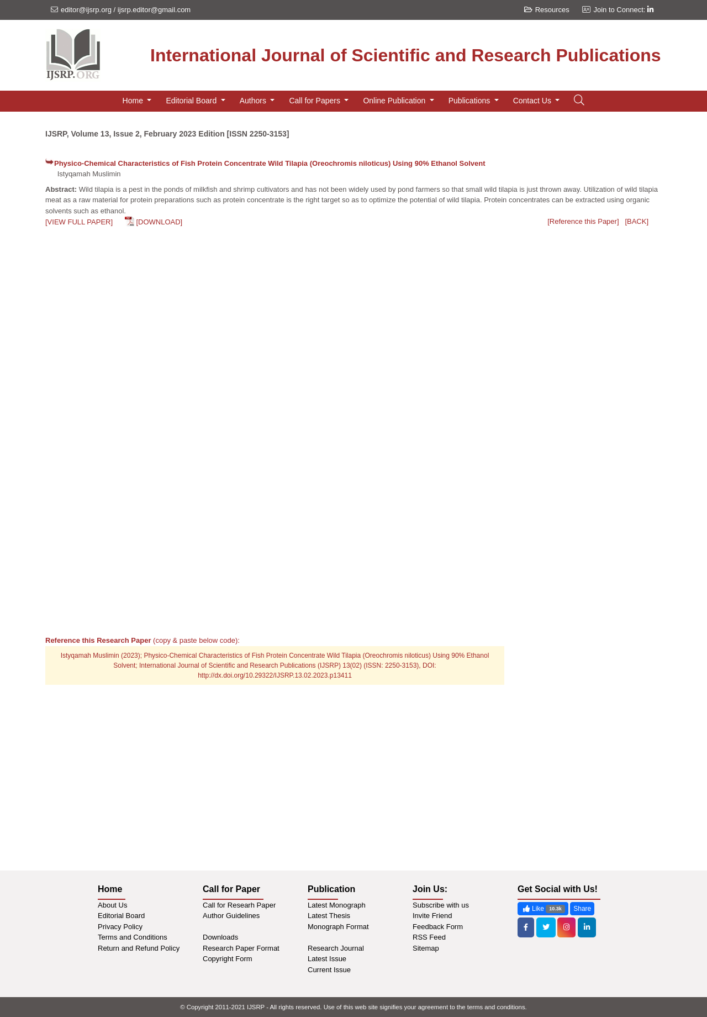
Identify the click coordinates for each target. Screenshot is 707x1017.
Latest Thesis (329, 915)
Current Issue (329, 970)
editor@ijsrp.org (86, 10)
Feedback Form (438, 926)
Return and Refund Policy (139, 948)
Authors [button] (254, 100)
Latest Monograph (337, 905)
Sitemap (426, 948)
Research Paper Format (241, 948)
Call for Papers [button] (315, 100)
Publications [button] (470, 100)
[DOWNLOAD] (159, 222)
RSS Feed (429, 937)
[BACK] (636, 221)
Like (543, 909)
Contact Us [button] (533, 100)
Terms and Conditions (132, 937)
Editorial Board (121, 915)
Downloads (220, 937)
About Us (112, 905)
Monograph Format (338, 926)
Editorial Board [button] (192, 100)
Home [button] (134, 100)
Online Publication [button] (395, 100)
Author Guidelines (231, 915)
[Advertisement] (590, 402)
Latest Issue (327, 959)
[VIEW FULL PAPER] (79, 222)
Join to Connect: (623, 10)
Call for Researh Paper (239, 905)
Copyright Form (227, 959)
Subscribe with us (441, 905)
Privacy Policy (120, 926)
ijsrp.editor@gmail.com (154, 10)
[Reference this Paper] (583, 221)
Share (582, 909)
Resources (546, 10)
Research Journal (336, 948)
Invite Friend (432, 915)
